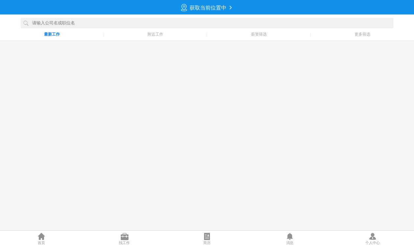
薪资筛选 (259, 34)
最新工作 (52, 34)
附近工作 (155, 34)
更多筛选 (362, 34)
